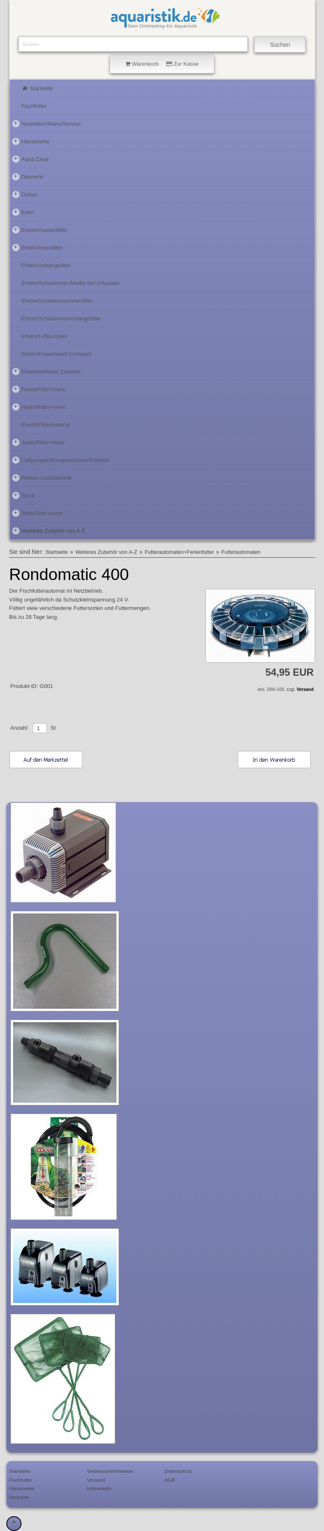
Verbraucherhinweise (110, 1471)
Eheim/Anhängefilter (46, 265)
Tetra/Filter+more (37, 513)
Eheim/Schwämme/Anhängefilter (61, 318)
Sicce (23, 495)
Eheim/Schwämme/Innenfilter (57, 301)
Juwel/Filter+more (38, 442)
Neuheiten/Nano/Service (46, 123)
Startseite (37, 88)
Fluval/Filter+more (38, 389)
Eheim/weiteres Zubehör (46, 371)
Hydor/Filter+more (38, 406)
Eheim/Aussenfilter (39, 229)
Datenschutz (178, 1471)
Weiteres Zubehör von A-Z (49, 530)
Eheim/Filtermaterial (46, 425)
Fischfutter (34, 106)
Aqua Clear (30, 159)
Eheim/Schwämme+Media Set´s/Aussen (70, 283)
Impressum (99, 1488)
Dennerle (28, 176)
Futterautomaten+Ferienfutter (179, 552)
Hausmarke (30, 141)
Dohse (25, 194)
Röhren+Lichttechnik (42, 477)
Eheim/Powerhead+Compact (57, 354)
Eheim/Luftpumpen (45, 336)
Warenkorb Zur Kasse (162, 64)
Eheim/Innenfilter (37, 247)
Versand (305, 689)
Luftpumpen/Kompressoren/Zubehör (61, 460)
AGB (170, 1480)
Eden (23, 212)
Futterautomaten (240, 552)
